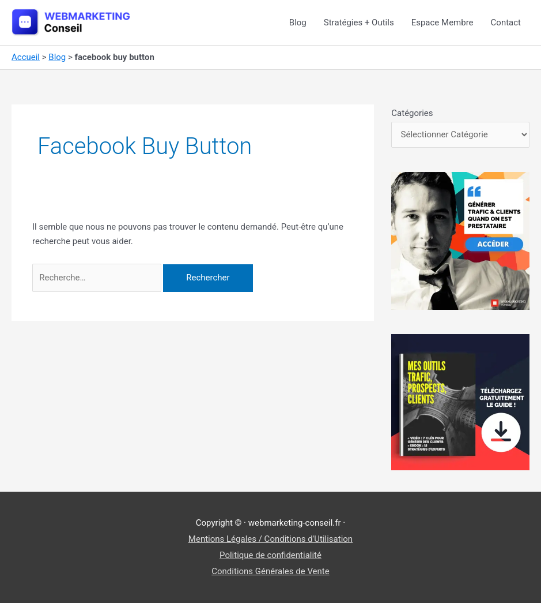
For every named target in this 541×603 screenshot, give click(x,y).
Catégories (412, 113)
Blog (298, 22)
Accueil (26, 57)
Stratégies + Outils (359, 22)
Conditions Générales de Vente (270, 571)
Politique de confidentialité (270, 555)
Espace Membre (442, 22)
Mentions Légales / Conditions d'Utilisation (270, 539)
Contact (506, 22)
